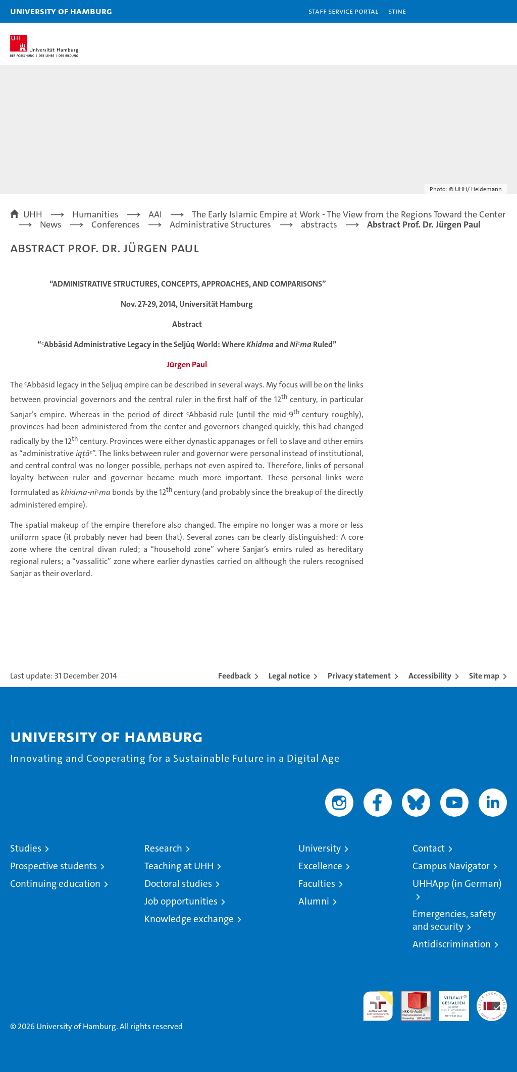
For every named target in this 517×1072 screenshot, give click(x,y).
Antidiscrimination (451, 944)
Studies (25, 848)
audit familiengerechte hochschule (378, 1006)
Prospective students (53, 866)
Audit (410, 996)
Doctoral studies (178, 883)
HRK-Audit (448, 1001)
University (319, 848)
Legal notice (289, 675)
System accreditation (492, 1001)
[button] (477, 11)
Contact (428, 848)
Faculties (316, 883)
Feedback (234, 675)
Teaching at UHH (179, 866)
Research (163, 848)
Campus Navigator (451, 866)
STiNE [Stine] (397, 11)
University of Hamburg (61, 11)
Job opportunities (181, 901)
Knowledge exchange (189, 919)
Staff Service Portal (343, 11)
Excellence (320, 866)
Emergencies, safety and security (454, 920)
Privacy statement (359, 675)
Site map (484, 675)
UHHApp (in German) (457, 883)
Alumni (313, 901)
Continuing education (55, 883)
